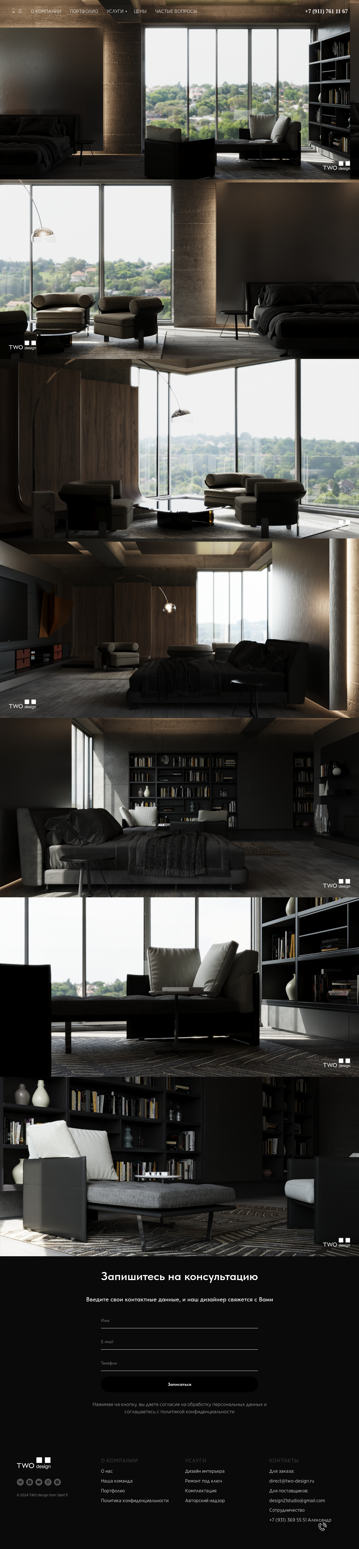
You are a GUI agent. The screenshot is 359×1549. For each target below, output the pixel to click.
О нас (107, 1471)
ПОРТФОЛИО (84, 11)
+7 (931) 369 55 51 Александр (300, 1520)
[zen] (57, 1482)
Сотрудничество (287, 1510)
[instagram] (29, 1482)
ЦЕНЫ (140, 11)
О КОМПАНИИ (46, 11)
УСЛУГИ (115, 11)
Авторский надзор (205, 1500)
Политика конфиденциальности (135, 1500)
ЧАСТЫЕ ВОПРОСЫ (176, 11)
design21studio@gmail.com (297, 1500)
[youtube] (38, 1482)
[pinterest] (48, 1482)
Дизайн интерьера (205, 1471)
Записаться (179, 1384)
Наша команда (117, 1481)
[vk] (20, 1482)
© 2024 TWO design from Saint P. (42, 1495)
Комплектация (201, 1490)
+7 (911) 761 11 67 (326, 11)
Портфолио (113, 1490)
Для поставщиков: (289, 1490)
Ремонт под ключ (203, 1481)
